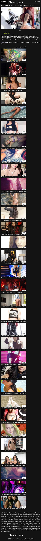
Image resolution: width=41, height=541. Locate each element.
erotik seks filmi (19, 519)
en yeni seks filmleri (10, 519)
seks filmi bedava (5, 531)
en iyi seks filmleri (30, 518)
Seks (2, 5)
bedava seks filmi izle (34, 514)
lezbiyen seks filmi (26, 526)
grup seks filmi (18, 521)
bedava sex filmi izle (15, 516)
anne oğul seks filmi (32, 513)
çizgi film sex (31, 516)
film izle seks (4, 521)
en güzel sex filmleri (20, 518)
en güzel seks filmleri (9, 518)
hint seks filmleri (11, 523)
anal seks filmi (22, 513)
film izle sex (11, 521)
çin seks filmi (24, 516)
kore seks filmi (9, 526)
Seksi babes (33, 42)
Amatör (11, 42)
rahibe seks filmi (29, 528)
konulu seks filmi (9, 524)
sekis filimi (6, 530)
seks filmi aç (36, 530)
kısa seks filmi (30, 523)
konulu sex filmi (30, 524)
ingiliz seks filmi (20, 523)
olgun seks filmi (13, 528)
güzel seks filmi (27, 521)
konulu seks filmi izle (19, 524)
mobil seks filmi (5, 528)
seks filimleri (21, 530)
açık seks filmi (4, 513)
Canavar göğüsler (24, 42)
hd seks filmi (34, 521)
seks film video (29, 530)
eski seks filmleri (36, 519)
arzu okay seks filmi (12, 514)
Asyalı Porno (16, 42)
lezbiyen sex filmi (35, 526)
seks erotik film (14, 530)
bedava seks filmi (23, 514)
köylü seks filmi (17, 526)
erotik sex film (27, 519)
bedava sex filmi (5, 516)
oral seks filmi (21, 528)
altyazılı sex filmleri (13, 513)
